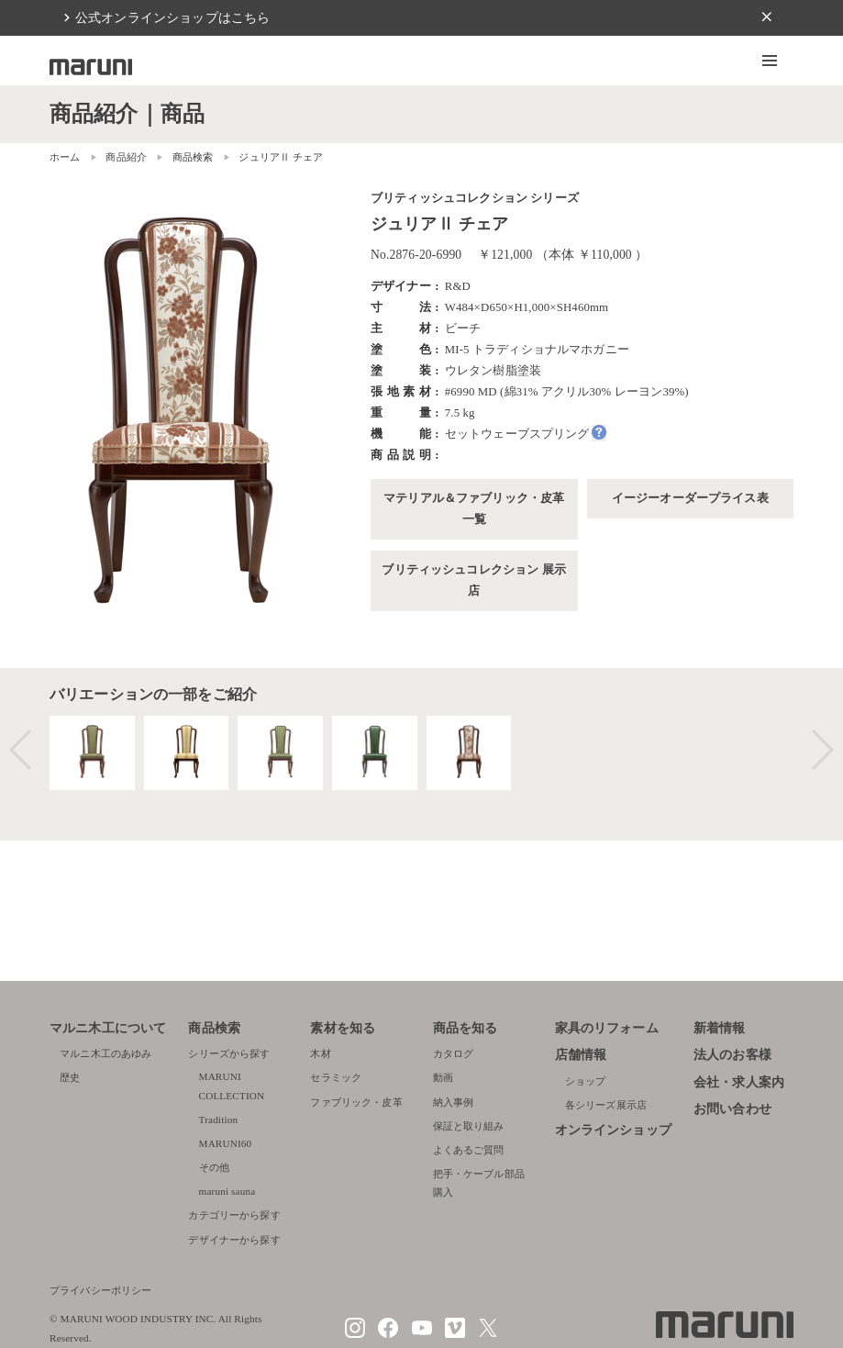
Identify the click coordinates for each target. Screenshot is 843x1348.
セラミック (335, 1077)
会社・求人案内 (738, 1082)
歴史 (70, 1077)
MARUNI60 (225, 1143)
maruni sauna (227, 1191)
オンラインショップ (613, 1130)
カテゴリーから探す (234, 1214)
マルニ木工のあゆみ (105, 1053)
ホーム (65, 156)
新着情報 (719, 1028)
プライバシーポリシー (101, 1290)
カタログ (453, 1053)
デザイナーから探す (234, 1239)
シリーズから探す (229, 1053)
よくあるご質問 (469, 1149)
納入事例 (453, 1102)
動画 (443, 1077)
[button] (769, 61)
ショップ (585, 1080)
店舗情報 (581, 1055)
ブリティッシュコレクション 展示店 (474, 580)
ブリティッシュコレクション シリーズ (475, 198)
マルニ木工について (108, 1028)
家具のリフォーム (607, 1028)
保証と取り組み (469, 1125)
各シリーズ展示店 (606, 1104)
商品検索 (214, 1028)
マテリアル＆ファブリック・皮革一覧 (473, 509)
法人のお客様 (732, 1055)
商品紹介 (126, 156)
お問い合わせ (732, 1109)
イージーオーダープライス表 (690, 498)
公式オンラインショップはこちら (172, 17)
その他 (214, 1167)
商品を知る (465, 1028)
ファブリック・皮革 (356, 1102)
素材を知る (342, 1028)
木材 (320, 1053)
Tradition (218, 1119)
